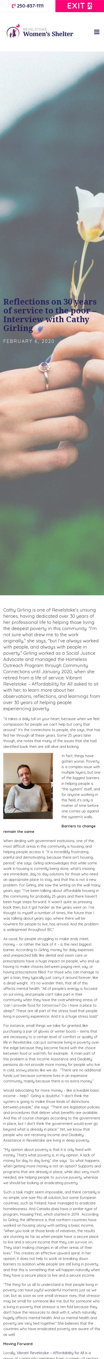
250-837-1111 (28, 6)
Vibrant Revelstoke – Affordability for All (50, 1352)
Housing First (31, 1214)
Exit (79, 6)
